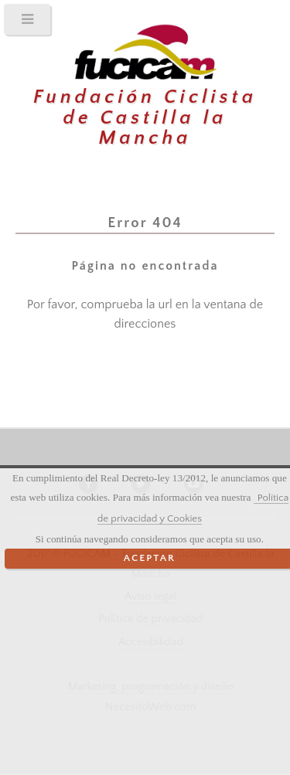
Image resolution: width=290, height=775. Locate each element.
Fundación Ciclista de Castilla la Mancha (145, 118)
